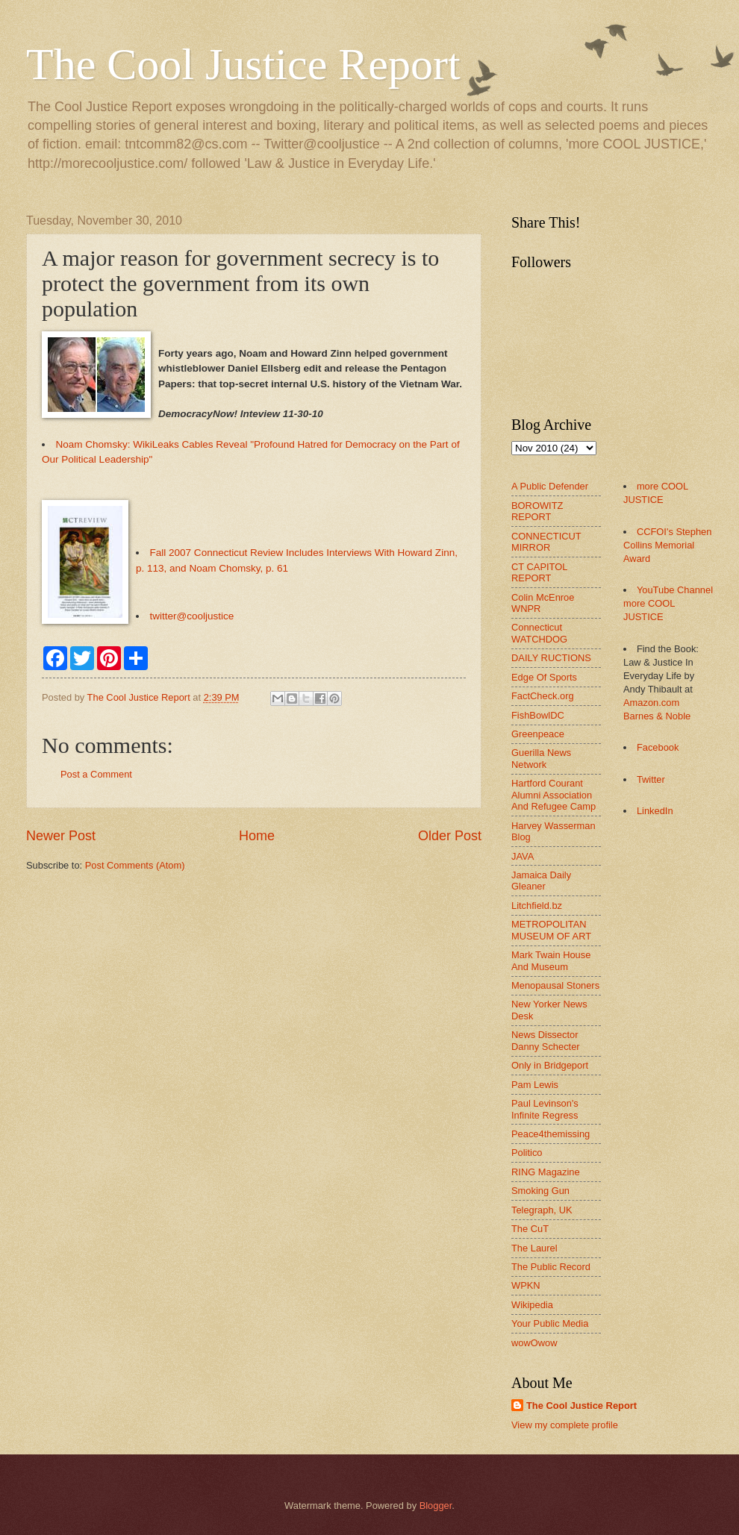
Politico (527, 1152)
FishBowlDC (537, 715)
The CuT (530, 1228)
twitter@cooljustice (192, 616)
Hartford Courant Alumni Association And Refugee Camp (553, 795)
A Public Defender (549, 486)
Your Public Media (549, 1323)
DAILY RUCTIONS (551, 657)
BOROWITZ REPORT (537, 511)
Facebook (658, 747)
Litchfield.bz (536, 905)
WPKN (525, 1285)
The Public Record (550, 1266)
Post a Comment (96, 774)
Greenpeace (537, 734)
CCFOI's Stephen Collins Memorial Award (667, 545)
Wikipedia (532, 1304)
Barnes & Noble (656, 716)
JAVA (522, 856)
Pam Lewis (534, 1084)
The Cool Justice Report (243, 64)
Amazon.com (651, 702)
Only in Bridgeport (549, 1065)
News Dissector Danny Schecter (545, 1040)
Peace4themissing (550, 1133)
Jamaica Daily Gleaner (541, 880)
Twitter (651, 779)
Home (257, 835)
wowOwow (534, 1342)
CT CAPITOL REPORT (539, 572)
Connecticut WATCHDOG (539, 633)
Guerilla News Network (541, 758)
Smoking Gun (540, 1190)
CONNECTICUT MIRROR (546, 542)
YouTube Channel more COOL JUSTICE (668, 603)
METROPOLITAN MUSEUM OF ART (551, 930)
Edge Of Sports (544, 677)
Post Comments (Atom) (135, 865)
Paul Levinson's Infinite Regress (545, 1109)
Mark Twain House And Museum (550, 960)
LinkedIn (655, 810)
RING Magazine (545, 1172)
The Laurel (534, 1248)
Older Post (449, 835)
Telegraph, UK (542, 1210)
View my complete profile (564, 1425)
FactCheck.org (542, 695)
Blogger (436, 1505)
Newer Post (61, 835)
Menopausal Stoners (555, 985)
